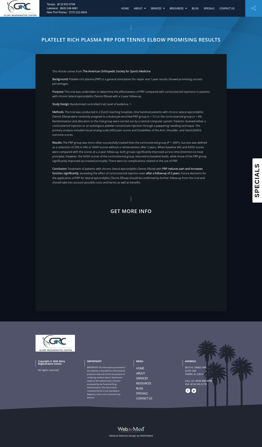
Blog (195, 8)
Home (125, 8)
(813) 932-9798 (66, 4)
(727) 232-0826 (78, 12)
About (138, 8)
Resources (176, 8)
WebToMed (146, 435)
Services (156, 8)
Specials (209, 8)
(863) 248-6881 (69, 8)
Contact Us (226, 8)
